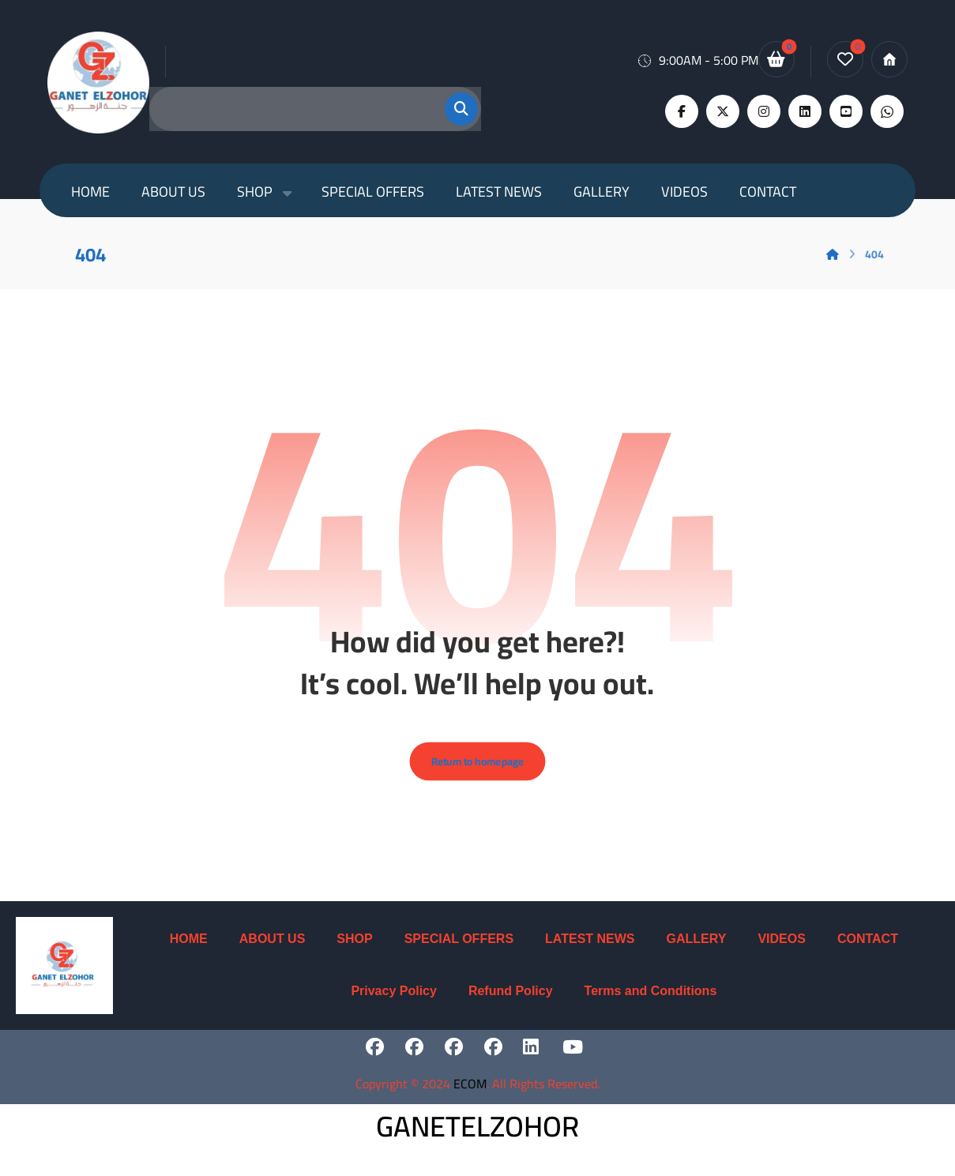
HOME (189, 950)
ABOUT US (272, 950)
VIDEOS (781, 950)
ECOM (470, 1095)
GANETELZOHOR (477, 1138)
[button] (451, 109)
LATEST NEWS (589, 950)
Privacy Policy (394, 1002)
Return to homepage (477, 772)
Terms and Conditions (651, 1002)
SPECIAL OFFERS (458, 950)
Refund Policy (510, 1002)
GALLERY (697, 950)
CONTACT (867, 950)
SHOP (354, 950)
